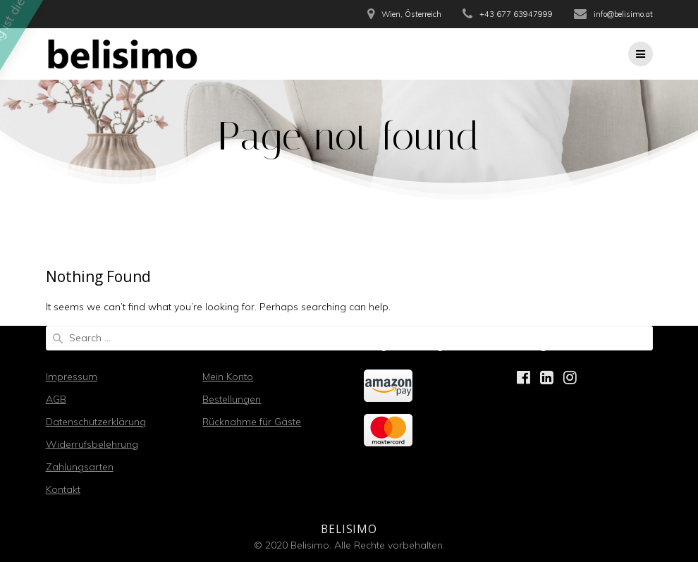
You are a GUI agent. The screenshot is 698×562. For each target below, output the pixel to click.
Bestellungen (231, 399)
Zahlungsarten (80, 466)
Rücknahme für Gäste (251, 421)
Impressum (71, 376)
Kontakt (63, 489)
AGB (56, 399)
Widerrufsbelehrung (92, 444)
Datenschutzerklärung (96, 421)
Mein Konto (227, 376)
